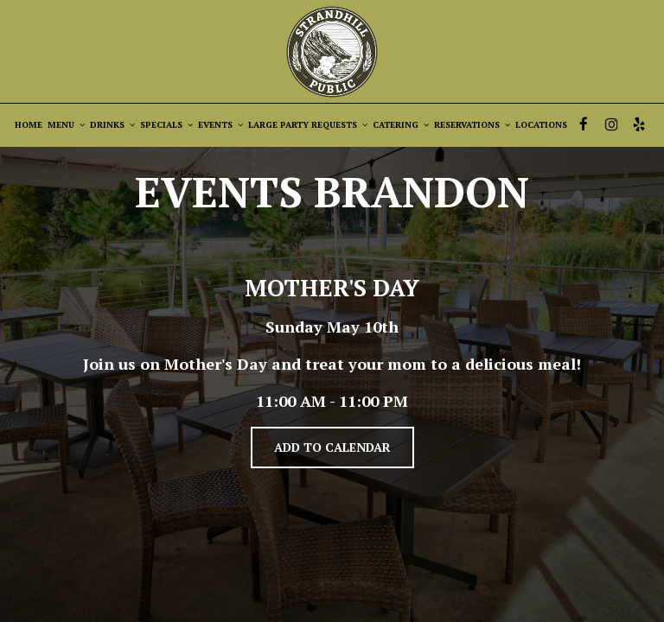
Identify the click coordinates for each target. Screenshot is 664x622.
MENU (66, 124)
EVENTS (220, 124)
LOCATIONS (541, 124)
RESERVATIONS (472, 124)
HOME (28, 124)
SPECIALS (166, 124)
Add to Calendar (332, 447)
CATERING (401, 124)
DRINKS (112, 124)
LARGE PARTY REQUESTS (307, 124)
